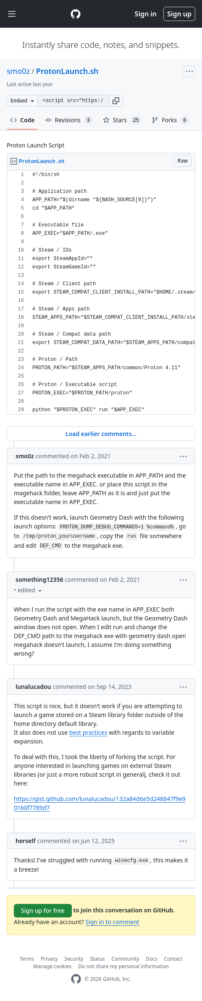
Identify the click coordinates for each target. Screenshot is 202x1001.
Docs (151, 958)
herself (25, 841)
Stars (122, 120)
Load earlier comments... (101, 434)
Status (97, 958)
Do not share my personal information (123, 966)
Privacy (49, 958)
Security (73, 958)
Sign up (179, 13)
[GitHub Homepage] (76, 979)
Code (22, 120)
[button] (116, 101)
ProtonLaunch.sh (67, 71)
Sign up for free (43, 910)
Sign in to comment (112, 922)
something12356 (39, 579)
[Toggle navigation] (12, 14)
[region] (101, 293)
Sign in (146, 13)
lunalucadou (33, 687)
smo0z (18, 71)
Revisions (69, 120)
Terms (27, 958)
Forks (170, 120)
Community (125, 958)
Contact (173, 958)
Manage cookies (52, 966)
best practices (88, 732)
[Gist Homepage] (76, 14)
